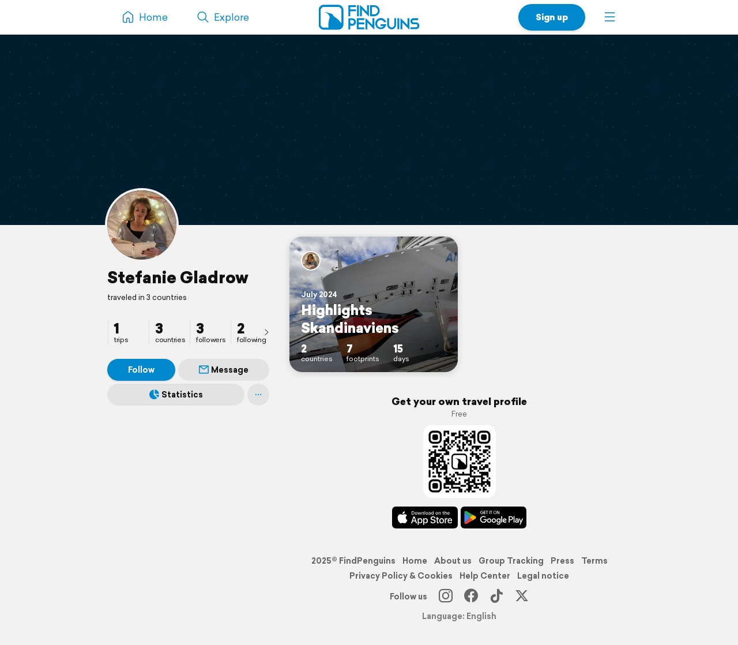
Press (562, 561)
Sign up (552, 17)
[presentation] (266, 331)
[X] (522, 596)
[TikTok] (496, 596)
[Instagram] (446, 596)
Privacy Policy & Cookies (401, 576)
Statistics (176, 394)
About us (453, 561)
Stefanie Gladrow (177, 277)
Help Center (485, 576)
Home (414, 561)
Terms (594, 561)
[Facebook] (471, 596)
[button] (610, 17)
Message (223, 370)
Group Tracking (511, 561)
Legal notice (543, 576)
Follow (141, 370)
